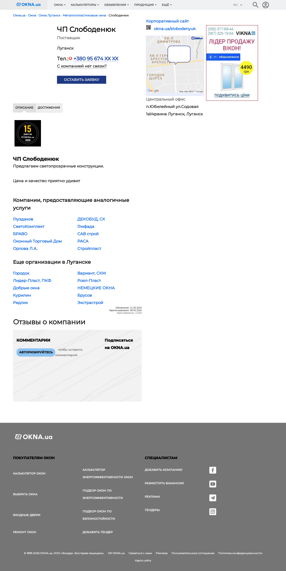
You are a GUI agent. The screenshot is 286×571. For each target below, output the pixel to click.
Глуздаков (23, 219)
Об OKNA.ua (116, 553)
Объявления (115, 4)
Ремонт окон (24, 532)
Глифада (85, 226)
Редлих (20, 302)
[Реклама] (232, 63)
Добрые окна (26, 288)
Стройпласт (89, 248)
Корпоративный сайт (167, 21)
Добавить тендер (98, 532)
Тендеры (152, 510)
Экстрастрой (90, 302)
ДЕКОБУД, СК (91, 219)
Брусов (84, 295)
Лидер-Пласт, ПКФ (32, 280)
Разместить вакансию (164, 483)
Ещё (165, 4)
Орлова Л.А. (25, 248)
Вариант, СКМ (91, 273)
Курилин (22, 295)
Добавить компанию (163, 469)
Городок (21, 273)
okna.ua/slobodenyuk (175, 28)
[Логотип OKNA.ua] (31, 5)
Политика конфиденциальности (240, 553)
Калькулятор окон (29, 473)
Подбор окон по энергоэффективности (103, 494)
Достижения (49, 107)
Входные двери (26, 515)
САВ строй (88, 234)
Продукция (144, 4)
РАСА (82, 241)
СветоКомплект (28, 226)
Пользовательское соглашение (192, 553)
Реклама (152, 496)
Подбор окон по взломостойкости (99, 515)
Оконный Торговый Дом (37, 241)
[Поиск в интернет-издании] (256, 5)
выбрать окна (25, 494)
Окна (58, 4)
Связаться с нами (140, 553)
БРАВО (20, 234)
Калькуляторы (83, 4)
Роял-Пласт (89, 280)
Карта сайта (143, 560)
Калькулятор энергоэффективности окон (108, 473)
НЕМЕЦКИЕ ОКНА (96, 288)
